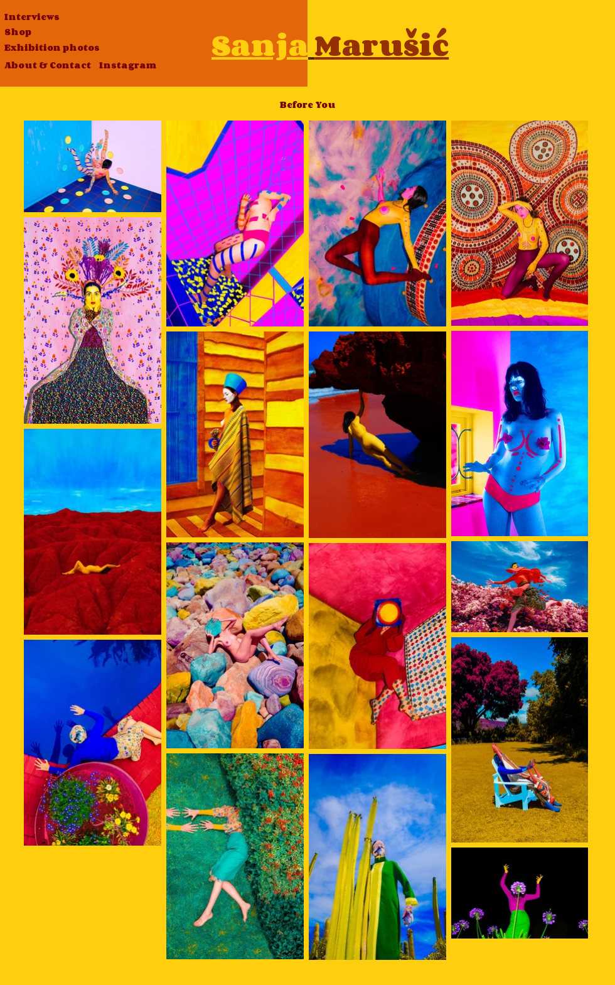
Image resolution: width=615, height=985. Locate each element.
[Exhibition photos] (52, 48)
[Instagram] (127, 66)
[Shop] (17, 32)
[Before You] (307, 105)
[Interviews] (32, 17)
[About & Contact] (47, 66)
